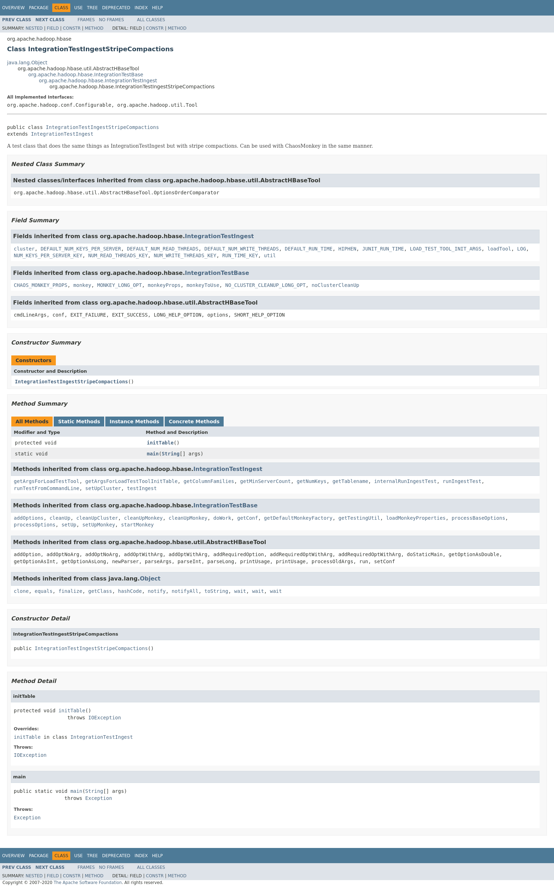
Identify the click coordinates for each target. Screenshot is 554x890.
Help (157, 7)
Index (141, 7)
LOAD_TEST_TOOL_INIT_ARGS (445, 249)
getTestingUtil (359, 518)
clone (21, 591)
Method (94, 28)
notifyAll (185, 591)
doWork (222, 518)
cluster (24, 249)
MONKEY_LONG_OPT (119, 285)
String (171, 453)
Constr (72, 28)
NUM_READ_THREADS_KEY (118, 255)
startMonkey (137, 524)
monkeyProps (164, 285)
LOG (521, 249)
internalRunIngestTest (405, 481)
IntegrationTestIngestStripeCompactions (102, 127)
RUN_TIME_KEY (240, 255)
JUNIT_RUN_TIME (383, 249)
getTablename (350, 481)
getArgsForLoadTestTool (46, 481)
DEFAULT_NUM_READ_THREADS (162, 249)
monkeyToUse (203, 285)
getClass (100, 591)
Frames (86, 19)
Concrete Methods (194, 421)
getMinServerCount (265, 481)
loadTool (499, 249)
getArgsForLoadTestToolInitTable (131, 481)
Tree (92, 7)
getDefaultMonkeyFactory (298, 518)
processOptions (34, 524)
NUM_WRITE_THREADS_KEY (185, 255)
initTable (160, 443)
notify (157, 591)
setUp (68, 524)
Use (78, 7)
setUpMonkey (98, 524)
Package (38, 7)
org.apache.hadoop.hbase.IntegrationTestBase (85, 74)
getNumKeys (311, 481)
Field (53, 28)
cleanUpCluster (97, 518)
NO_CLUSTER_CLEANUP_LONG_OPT (265, 285)
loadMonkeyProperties (416, 518)
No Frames (111, 19)
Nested (33, 28)
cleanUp (59, 518)
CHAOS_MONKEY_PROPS (40, 285)
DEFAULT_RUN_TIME (308, 249)
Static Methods (79, 421)
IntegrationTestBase (217, 273)
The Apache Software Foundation (88, 882)
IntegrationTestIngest (62, 134)
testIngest (142, 488)
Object (150, 578)
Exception (98, 798)
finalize (70, 591)
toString (216, 591)
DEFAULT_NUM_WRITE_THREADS (241, 249)
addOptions (28, 518)
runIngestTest (462, 481)
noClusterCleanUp (335, 285)
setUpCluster (103, 488)
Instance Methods (134, 421)
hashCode (130, 591)
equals (44, 591)
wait (240, 591)
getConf (247, 518)
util (270, 255)
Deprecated (116, 7)
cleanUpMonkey (143, 518)
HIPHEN (347, 249)
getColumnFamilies (208, 481)
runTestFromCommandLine (46, 488)
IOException (104, 717)
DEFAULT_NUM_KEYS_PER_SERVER (81, 249)
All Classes (151, 19)
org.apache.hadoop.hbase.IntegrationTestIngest (98, 80)
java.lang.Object (27, 62)
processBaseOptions (478, 518)
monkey (82, 285)
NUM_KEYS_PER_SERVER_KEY (48, 255)
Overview (13, 7)
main (153, 453)
